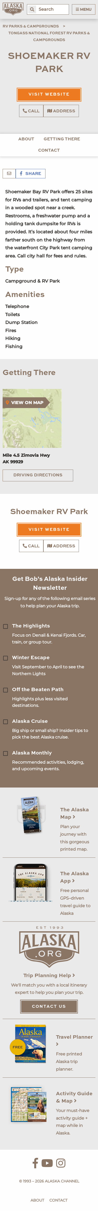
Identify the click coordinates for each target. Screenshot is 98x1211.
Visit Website (49, 94)
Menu (83, 9)
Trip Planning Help (49, 975)
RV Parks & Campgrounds (31, 26)
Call (31, 111)
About (26, 139)
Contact (49, 150)
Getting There (62, 139)
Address (61, 111)
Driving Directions (37, 475)
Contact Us (49, 1007)
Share (30, 174)
